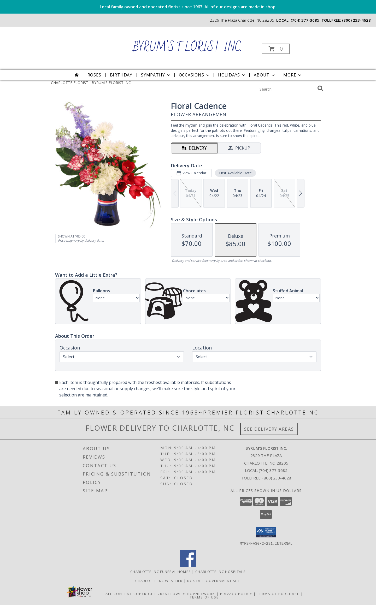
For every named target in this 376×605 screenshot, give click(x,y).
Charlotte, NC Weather (159, 580)
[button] (276, 49)
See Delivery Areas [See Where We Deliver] (269, 429)
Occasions (194, 75)
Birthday (121, 75)
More (292, 75)
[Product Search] (287, 89)
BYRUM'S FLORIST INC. (187, 47)
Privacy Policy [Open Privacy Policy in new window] (236, 593)
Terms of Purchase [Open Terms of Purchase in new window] (278, 593)
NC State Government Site (214, 580)
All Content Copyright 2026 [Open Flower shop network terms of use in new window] (136, 593)
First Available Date (235, 172)
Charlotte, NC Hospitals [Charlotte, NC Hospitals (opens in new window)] (220, 571)
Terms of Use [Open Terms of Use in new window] (204, 597)
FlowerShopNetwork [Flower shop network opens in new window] (191, 593)
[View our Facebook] (188, 564)
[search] (320, 88)
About (265, 75)
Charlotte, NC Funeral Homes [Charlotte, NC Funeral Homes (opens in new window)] (160, 571)
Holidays (232, 75)
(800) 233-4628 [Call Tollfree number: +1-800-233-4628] (276, 478)
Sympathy (156, 75)
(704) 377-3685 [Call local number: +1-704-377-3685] (305, 20)
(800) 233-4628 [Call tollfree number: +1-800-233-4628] (356, 20)
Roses (94, 75)
